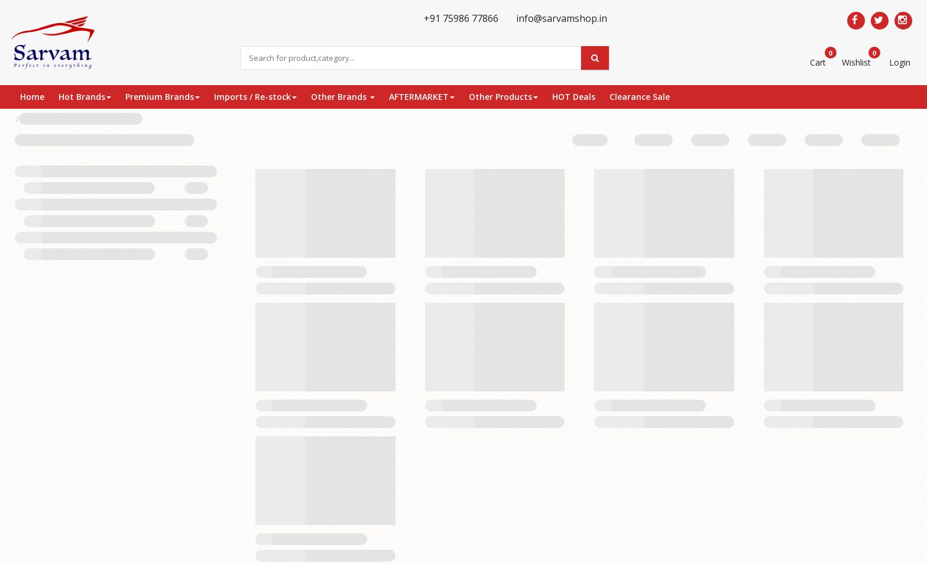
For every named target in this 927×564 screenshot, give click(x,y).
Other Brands (343, 96)
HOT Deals (573, 96)
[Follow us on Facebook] (856, 21)
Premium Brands (162, 96)
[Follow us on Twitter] (880, 21)
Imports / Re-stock (255, 96)
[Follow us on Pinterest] (903, 21)
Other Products (503, 96)
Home (32, 96)
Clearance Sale (640, 96)
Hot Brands (85, 96)
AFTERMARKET (422, 96)
